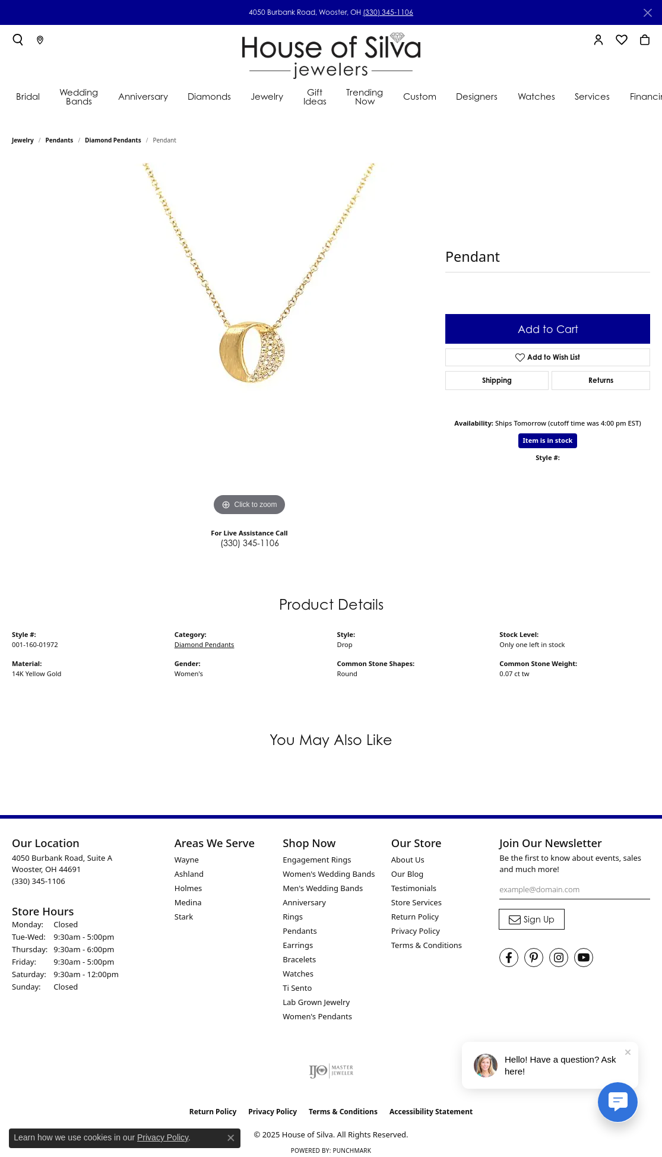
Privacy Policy (415, 930)
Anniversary (143, 96)
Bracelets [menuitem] (299, 959)
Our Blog (407, 873)
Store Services (416, 902)
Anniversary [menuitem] (304, 902)
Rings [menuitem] (293, 916)
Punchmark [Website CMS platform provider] (351, 1150)
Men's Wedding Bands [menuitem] (323, 888)
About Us (408, 859)
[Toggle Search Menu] (18, 40)
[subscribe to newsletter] (532, 919)
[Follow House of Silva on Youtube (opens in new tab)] (583, 957)
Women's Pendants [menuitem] (317, 1016)
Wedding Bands (78, 97)
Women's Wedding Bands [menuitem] (329, 873)
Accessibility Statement (431, 1112)
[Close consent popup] (231, 1138)
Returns (600, 380)
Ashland (189, 873)
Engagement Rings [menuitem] (317, 859)
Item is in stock (548, 440)
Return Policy (415, 916)
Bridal (28, 96)
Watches (536, 96)
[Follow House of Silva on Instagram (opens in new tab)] (558, 957)
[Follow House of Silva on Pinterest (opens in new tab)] (533, 957)
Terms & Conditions (426, 945)
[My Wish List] (622, 40)
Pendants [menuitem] (299, 930)
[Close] (647, 12)
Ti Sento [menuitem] (297, 987)
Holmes (188, 888)
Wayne (187, 859)
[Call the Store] (38, 881)
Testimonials (413, 888)
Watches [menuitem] (298, 973)
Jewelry (267, 96)
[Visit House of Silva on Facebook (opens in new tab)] (508, 957)
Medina (188, 902)
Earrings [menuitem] (298, 945)
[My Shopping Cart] (644, 40)
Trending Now (364, 97)
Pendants (60, 140)
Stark (184, 916)
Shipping (497, 380)
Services (592, 96)
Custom (419, 96)
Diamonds (209, 96)
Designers (477, 96)
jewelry (23, 140)
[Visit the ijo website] (331, 1071)
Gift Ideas (315, 97)
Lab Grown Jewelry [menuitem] (316, 1002)
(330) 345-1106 (388, 12)
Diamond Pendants (113, 140)
